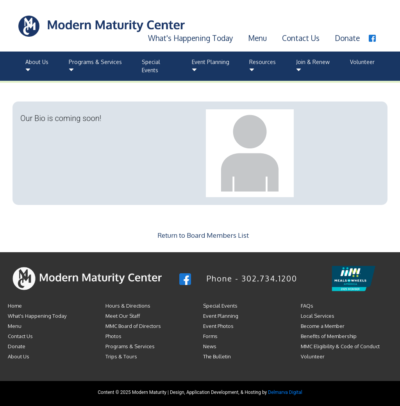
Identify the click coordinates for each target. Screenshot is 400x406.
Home (15, 306)
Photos (113, 336)
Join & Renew (313, 66)
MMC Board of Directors (133, 326)
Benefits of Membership (329, 336)
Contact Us (301, 38)
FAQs (307, 306)
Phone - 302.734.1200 (252, 278)
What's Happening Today (190, 38)
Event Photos (218, 326)
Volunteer (362, 62)
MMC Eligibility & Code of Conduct (340, 346)
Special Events (151, 66)
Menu (257, 38)
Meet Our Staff (122, 316)
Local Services (317, 316)
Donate (347, 38)
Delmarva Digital (285, 392)
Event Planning (210, 66)
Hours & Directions (127, 306)
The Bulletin (217, 356)
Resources (262, 66)
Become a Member (323, 326)
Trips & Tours (121, 356)
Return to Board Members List (203, 235)
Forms (210, 336)
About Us (36, 66)
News (209, 346)
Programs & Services (95, 66)
